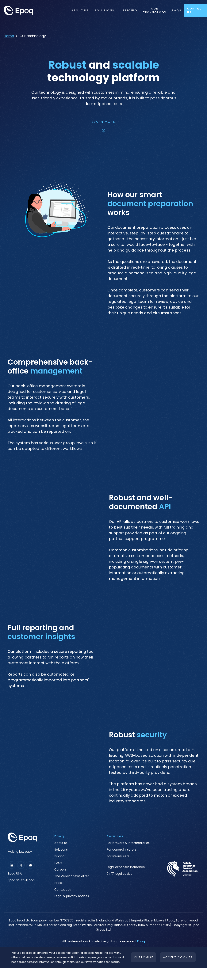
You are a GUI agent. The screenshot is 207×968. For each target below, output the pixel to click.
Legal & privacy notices (71, 896)
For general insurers (121, 850)
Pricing (130, 10)
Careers (60, 869)
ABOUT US (80, 10)
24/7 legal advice (119, 874)
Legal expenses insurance (126, 867)
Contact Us (195, 10)
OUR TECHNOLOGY (154, 10)
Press (58, 883)
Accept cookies (178, 957)
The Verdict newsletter (71, 876)
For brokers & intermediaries (128, 843)
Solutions (104, 10)
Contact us (62, 889)
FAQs (176, 10)
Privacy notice (95, 962)
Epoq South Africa (21, 880)
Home (9, 35)
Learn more (103, 122)
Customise (143, 957)
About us (60, 843)
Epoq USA (15, 873)
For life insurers (118, 856)
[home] (34, 10)
